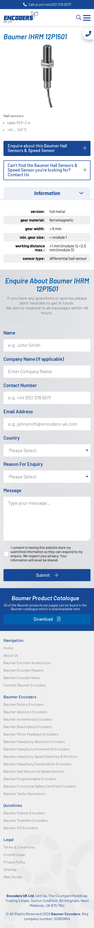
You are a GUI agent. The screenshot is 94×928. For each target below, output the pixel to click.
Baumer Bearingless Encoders (27, 726)
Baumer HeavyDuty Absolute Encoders (34, 741)
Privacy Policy (14, 862)
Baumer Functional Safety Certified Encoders (39, 786)
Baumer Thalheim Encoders (25, 820)
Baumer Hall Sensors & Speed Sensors (34, 771)
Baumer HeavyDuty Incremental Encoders (36, 749)
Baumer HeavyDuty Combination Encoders (37, 764)
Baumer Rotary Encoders (23, 704)
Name (9, 332)
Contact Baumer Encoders (24, 685)
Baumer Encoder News (21, 677)
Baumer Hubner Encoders (24, 813)
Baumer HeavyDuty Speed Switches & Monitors (40, 756)
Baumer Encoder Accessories (27, 662)
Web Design (12, 877)
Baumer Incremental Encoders (27, 719)
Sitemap (10, 869)
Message (12, 490)
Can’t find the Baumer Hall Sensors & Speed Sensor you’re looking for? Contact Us (43, 169)
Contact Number (20, 385)
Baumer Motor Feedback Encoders (30, 734)
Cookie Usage (14, 854)
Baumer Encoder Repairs (23, 670)
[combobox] (47, 450)
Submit (43, 575)
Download (43, 619)
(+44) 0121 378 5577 (57, 4)
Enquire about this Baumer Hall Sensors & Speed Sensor (37, 148)
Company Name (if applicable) (33, 359)
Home (8, 648)
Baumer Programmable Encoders (29, 778)
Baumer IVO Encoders (20, 827)
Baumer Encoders (19, 696)
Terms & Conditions (19, 847)
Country (11, 438)
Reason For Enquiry (23, 464)
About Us (10, 655)
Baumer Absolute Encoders (25, 711)
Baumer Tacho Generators (24, 793)
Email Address (18, 411)
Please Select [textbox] (22, 450)
